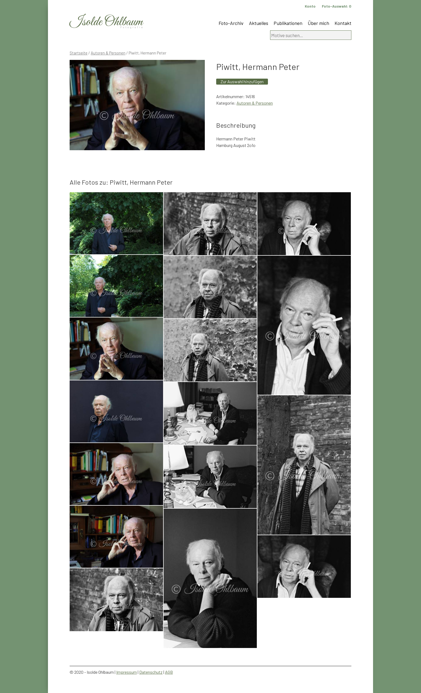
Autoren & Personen (108, 52)
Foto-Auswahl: (336, 6)
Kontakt (343, 23)
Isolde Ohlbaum (106, 22)
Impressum (126, 672)
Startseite (79, 52)
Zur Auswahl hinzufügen (242, 81)
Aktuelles (258, 23)
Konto (310, 6)
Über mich (318, 23)
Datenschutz (151, 672)
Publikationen (288, 23)
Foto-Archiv (231, 23)
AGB (169, 672)
